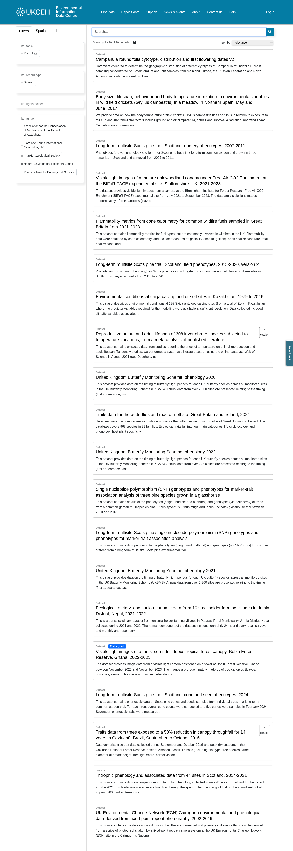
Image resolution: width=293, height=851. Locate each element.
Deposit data (130, 12)
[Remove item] (22, 53)
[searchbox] (20, 60)
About (196, 12)
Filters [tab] (24, 31)
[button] (135, 42)
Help (232, 12)
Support (151, 12)
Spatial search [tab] (47, 31)
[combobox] (50, 53)
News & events (174, 12)
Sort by (225, 42)
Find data (108, 12)
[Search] (270, 32)
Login (270, 12)
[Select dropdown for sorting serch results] (252, 42)
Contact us (214, 12)
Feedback (289, 353)
